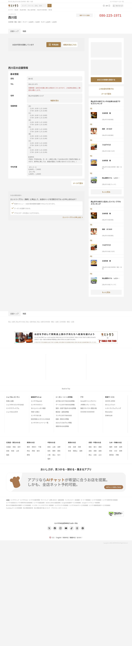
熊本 (110, 451)
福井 (49, 459)
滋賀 (80, 451)
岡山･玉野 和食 (31, 10)
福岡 (110, 447)
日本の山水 (108, 415)
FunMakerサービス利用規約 (14, 508)
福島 (7, 455)
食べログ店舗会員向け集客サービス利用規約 (18, 505)
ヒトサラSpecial (36, 401)
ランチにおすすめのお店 (64, 415)
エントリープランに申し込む (71, 217)
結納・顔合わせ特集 (62, 419)
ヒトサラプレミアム (12, 408)
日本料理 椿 (106, 160)
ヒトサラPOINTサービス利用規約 (78, 505)
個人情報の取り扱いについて (42, 508)
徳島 (90, 447)
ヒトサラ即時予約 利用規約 (110, 500)
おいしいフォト (110, 405)
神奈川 (34, 447)
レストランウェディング (113, 408)
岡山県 (16, 10)
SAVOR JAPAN (110, 401)
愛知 (58, 451)
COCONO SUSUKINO (87, 412)
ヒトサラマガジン (37, 405)
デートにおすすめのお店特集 (65, 405)
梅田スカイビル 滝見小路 (88, 408)
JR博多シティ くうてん (87, 405)
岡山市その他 (20, 322)
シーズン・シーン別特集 (64, 397)
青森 (14, 447)
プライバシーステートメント (59, 508)
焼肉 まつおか (107, 129)
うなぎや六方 (106, 145)
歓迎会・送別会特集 (62, 412)
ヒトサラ (10, 10)
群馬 (28, 455)
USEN (7, 500)
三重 (49, 455)
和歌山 (75, 451)
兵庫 (74, 447)
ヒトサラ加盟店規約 (39, 502)
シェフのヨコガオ (12, 412)
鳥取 (95, 451)
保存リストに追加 (85, 15)
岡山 (90, 455)
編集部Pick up (36, 397)
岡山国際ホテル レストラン (110, 178)
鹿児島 (111, 455)
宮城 (7, 451)
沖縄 (117, 455)
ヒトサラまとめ (36, 415)
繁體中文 (73, 537)
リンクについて (69, 500)
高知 (90, 451)
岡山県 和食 (23, 10)
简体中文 (65, 537)
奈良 (69, 451)
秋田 (12, 451)
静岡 (53, 451)
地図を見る (54, 100)
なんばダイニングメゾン (88, 401)
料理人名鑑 (10, 401)
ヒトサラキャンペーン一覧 (39, 423)
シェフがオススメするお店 (15, 405)
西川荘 (12, 17)
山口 (100, 455)
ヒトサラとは (24, 500)
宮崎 (120, 451)
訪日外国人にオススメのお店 (40, 419)
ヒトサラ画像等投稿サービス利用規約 (99, 505)
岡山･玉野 (11, 322)
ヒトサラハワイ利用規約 (61, 505)
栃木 (38, 451)
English (58, 537)
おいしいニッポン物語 (38, 408)
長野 (58, 447)
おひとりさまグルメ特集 (64, 423)
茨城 (33, 451)
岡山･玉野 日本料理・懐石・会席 (47, 322)
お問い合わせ (53, 500)
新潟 (49, 447)
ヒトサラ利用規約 (96, 500)
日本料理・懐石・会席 (14, 22)
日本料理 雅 (106, 113)
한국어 (79, 537)
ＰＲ (82, 397)
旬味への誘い (35, 412)
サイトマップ (44, 500)
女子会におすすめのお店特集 (65, 401)
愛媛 (100, 447)
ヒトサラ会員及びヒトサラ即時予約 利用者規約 (19, 502)
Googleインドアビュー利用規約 (91, 502)
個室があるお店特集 (62, 426)
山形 (17, 451)
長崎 (120, 447)
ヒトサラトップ (15, 500)
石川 (58, 455)
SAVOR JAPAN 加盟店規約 (53, 502)
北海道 (8, 447)
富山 (53, 455)
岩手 (19, 447)
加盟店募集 (61, 500)
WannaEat (108, 412)
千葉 (39, 447)
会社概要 (77, 500)
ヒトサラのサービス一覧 (117, 1)
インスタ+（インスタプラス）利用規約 (43, 505)
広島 (95, 455)
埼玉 (28, 451)
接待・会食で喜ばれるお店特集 (66, 408)
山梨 (53, 447)
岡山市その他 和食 (42, 10)
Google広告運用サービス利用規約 (71, 502)
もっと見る (106, 192)
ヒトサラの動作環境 (34, 500)
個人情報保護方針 (28, 508)
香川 (95, 447)
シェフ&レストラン (13, 397)
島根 (100, 451)
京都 (79, 447)
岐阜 (49, 451)
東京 (28, 447)
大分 (115, 451)
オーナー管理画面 (86, 500)
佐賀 (115, 447)
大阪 (69, 447)
